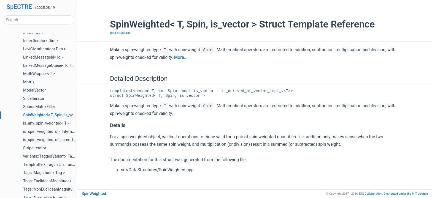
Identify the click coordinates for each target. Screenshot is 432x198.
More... (181, 57)
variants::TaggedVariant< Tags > (51, 156)
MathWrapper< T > (39, 74)
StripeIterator (34, 148)
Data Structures (120, 33)
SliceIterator (33, 98)
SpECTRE (19, 6)
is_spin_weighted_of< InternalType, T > (56, 131)
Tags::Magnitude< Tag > (44, 172)
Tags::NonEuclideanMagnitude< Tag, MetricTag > (66, 189)
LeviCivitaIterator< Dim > (44, 49)
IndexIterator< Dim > (41, 40)
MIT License (406, 194)
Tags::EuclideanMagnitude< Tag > (52, 181)
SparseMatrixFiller (39, 107)
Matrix (28, 82)
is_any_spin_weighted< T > (46, 123)
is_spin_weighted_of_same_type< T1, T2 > (59, 140)
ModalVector (34, 90)
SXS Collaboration (370, 194)
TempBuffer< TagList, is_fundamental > (57, 164)
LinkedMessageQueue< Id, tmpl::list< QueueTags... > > (70, 65)
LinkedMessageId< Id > (43, 57)
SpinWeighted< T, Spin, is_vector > (53, 115)
